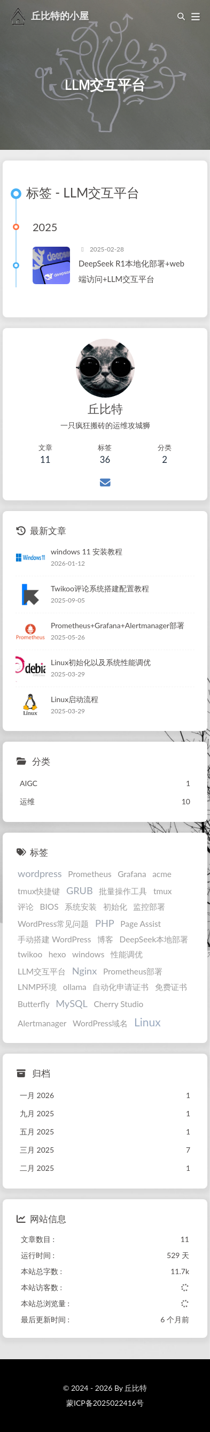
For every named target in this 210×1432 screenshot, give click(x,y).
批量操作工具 (123, 891)
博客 (105, 939)
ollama (75, 987)
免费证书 (171, 987)
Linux (147, 1022)
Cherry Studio (119, 1004)
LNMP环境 (37, 987)
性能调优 (127, 954)
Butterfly (34, 1004)
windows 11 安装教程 (86, 551)
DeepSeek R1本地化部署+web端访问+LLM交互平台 (131, 271)
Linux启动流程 (74, 699)
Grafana (132, 874)
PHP (104, 923)
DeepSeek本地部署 (154, 939)
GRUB (79, 890)
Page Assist (140, 923)
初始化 (115, 906)
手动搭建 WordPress (54, 939)
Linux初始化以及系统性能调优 (101, 662)
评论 (26, 906)
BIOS (49, 906)
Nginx (84, 971)
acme (162, 874)
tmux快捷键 (39, 891)
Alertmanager (42, 1023)
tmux (162, 891)
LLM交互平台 (42, 971)
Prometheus (89, 874)
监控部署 (149, 906)
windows (88, 954)
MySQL (72, 1003)
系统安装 (81, 906)
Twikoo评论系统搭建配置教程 (100, 588)
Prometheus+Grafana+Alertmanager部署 (117, 625)
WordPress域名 (100, 1023)
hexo (57, 954)
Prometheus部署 (132, 971)
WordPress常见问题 (53, 923)
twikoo (30, 954)
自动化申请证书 (120, 987)
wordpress (40, 873)
